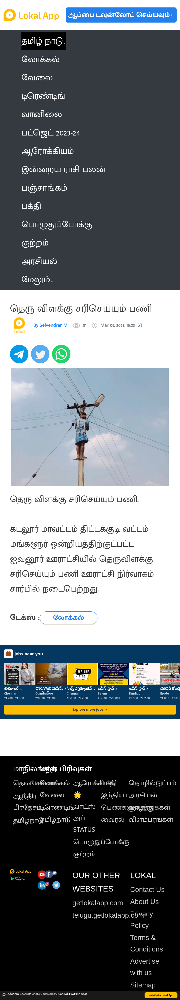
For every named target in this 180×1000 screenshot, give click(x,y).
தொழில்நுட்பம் (152, 783)
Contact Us (147, 889)
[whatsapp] (62, 356)
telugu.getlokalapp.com (108, 915)
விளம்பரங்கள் (151, 819)
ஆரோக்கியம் (94, 783)
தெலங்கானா (34, 783)
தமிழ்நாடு (28, 820)
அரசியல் (143, 795)
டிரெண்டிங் (57, 807)
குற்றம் (84, 854)
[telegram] (20, 356)
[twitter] (41, 356)
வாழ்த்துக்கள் (149, 807)
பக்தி (109, 783)
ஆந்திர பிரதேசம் (27, 801)
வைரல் (112, 819)
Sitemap (143, 985)
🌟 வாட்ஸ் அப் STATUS (84, 812)
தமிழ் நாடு (42, 40)
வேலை (52, 795)
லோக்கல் (55, 783)
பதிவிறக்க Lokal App (161, 995)
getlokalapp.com (97, 903)
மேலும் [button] (36, 279)
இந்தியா (114, 795)
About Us (144, 902)
